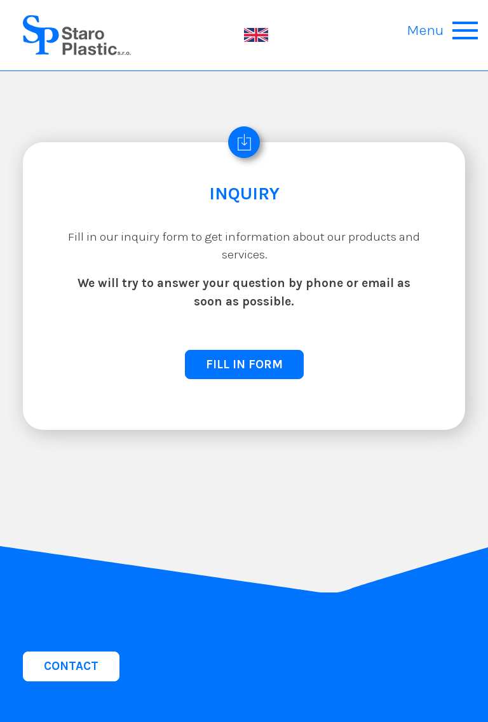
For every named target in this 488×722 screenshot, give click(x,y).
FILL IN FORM (244, 364)
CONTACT (71, 665)
